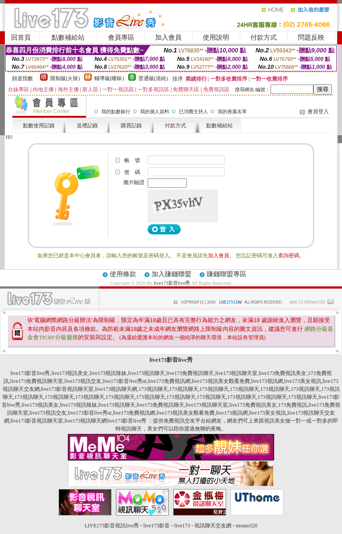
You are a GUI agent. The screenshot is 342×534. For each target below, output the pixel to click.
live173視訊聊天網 (116, 389)
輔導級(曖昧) (109, 78)
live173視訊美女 (70, 373)
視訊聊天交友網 (212, 526)
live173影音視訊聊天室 (67, 389)
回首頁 (21, 37)
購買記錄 (131, 125)
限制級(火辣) (65, 78)
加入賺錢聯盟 (171, 274)
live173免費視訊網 (169, 381)
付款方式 (263, 37)
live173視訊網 (267, 381)
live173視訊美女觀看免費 (221, 381)
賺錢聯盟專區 (226, 274)
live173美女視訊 (302, 381)
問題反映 (311, 37)
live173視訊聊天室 (237, 373)
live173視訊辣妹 (108, 373)
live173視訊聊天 (146, 373)
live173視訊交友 (82, 381)
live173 (182, 526)
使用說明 (216, 37)
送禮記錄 (87, 125)
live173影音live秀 (172, 283)
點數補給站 (68, 37)
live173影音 (156, 526)
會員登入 (318, 111)
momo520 (246, 526)
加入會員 (168, 37)
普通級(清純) (153, 78)
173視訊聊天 (153, 389)
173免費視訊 (292, 405)
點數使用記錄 (39, 125)
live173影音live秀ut (124, 381)
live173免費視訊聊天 (190, 373)
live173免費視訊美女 (283, 373)
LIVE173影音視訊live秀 (112, 526)
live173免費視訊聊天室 (36, 381)
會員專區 (121, 37)
